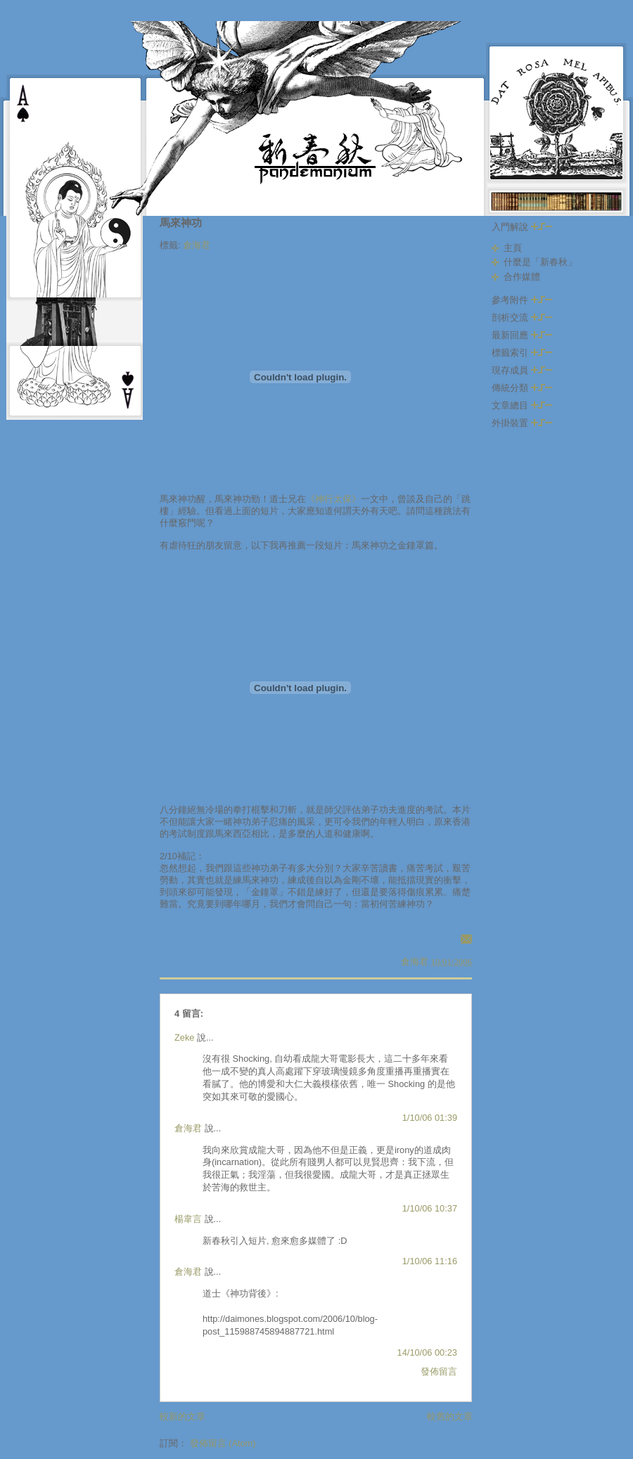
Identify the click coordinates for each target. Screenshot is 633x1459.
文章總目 (522, 405)
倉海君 (196, 245)
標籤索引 (522, 352)
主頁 (513, 248)
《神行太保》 (333, 499)
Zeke (184, 1037)
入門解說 (522, 226)
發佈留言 (439, 1371)
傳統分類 (522, 388)
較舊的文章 (450, 1416)
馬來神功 (181, 223)
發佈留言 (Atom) (223, 1443)
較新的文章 (182, 1416)
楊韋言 (188, 1219)
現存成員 (522, 370)
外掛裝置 (522, 423)
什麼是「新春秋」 (540, 262)
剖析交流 (522, 317)
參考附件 (522, 300)
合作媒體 (522, 276)
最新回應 (522, 335)
